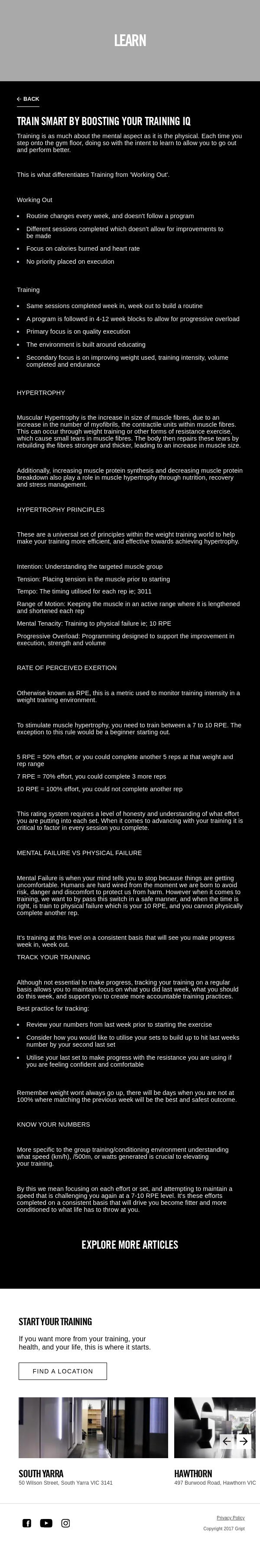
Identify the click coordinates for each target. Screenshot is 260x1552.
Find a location (63, 1371)
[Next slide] (244, 1441)
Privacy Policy (230, 1518)
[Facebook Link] (27, 1523)
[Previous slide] (227, 1441)
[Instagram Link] (65, 1523)
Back (28, 99)
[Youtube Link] (46, 1523)
